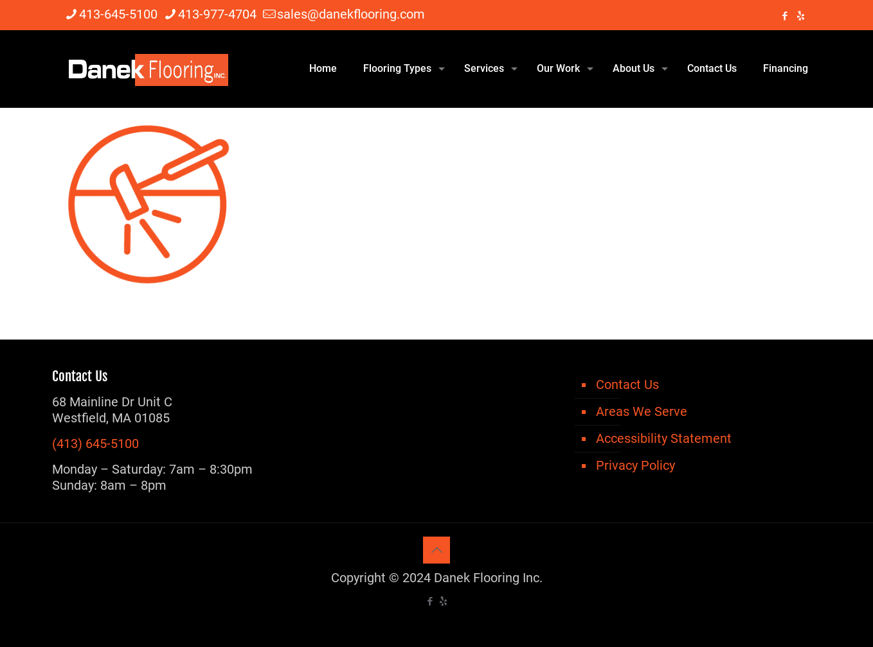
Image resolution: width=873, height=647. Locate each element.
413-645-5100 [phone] (118, 14)
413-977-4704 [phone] (217, 14)
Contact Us (627, 384)
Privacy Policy (635, 465)
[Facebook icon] (784, 16)
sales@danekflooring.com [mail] (351, 14)
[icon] (801, 16)
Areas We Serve (641, 411)
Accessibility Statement (664, 438)
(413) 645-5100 (95, 443)
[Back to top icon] (436, 550)
